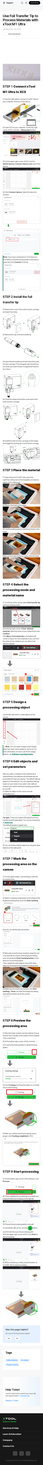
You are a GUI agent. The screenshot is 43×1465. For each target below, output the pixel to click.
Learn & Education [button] (12, 1434)
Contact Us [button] (8, 1446)
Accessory (25, 1360)
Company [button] (7, 1440)
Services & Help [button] (11, 1428)
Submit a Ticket (13, 1400)
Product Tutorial (12, 1365)
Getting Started (11, 1360)
